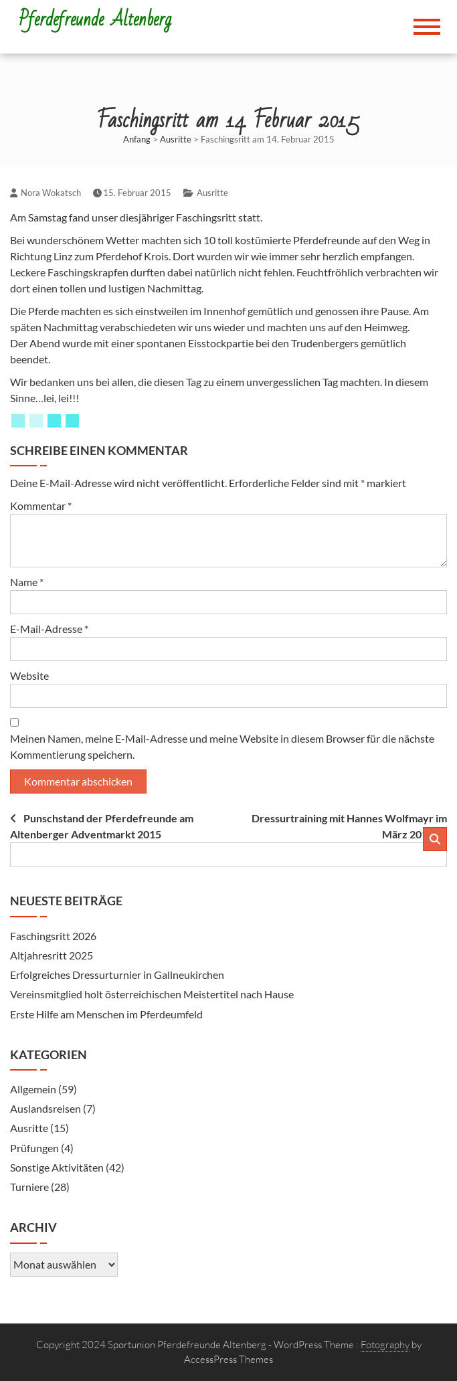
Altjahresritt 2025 (51, 955)
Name (26, 581)
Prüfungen (34, 1147)
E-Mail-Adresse (49, 628)
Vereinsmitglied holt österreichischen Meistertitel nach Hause (153, 994)
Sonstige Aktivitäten (57, 1167)
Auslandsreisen (45, 1108)
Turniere (29, 1186)
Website (29, 675)
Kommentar (41, 505)
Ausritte (175, 139)
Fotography (385, 1344)
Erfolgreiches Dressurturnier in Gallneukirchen (117, 974)
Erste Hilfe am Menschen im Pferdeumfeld (106, 1014)
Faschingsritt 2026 (53, 935)
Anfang (137, 139)
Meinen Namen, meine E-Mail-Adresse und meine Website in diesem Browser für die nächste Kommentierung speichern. (222, 746)
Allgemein (33, 1089)
